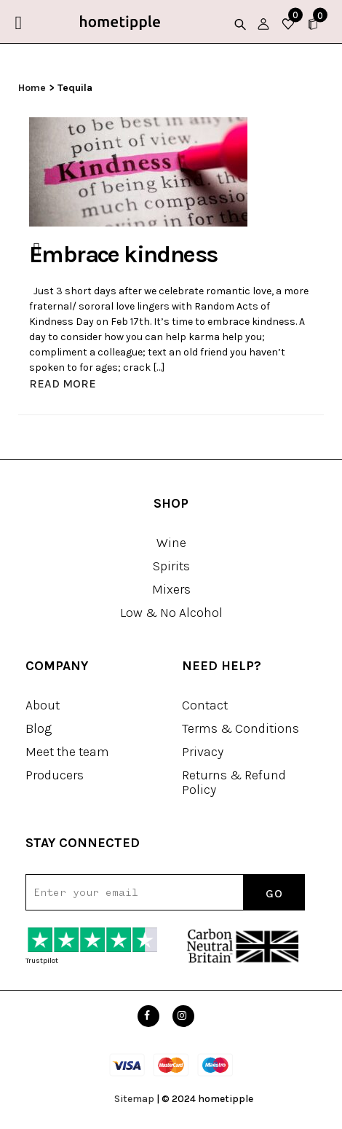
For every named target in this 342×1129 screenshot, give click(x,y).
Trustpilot (41, 960)
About (42, 705)
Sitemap (134, 1099)
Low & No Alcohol (171, 612)
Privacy (202, 751)
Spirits (171, 566)
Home (32, 88)
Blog (38, 728)
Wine (171, 542)
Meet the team (67, 751)
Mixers (171, 589)
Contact (205, 705)
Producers (54, 775)
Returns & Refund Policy (234, 782)
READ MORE (62, 383)
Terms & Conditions (240, 728)
